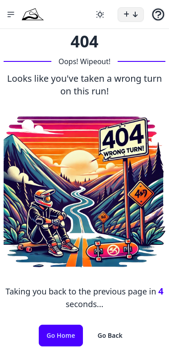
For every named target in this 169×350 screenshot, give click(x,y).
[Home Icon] (33, 14)
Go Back (110, 335)
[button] (11, 14)
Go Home (60, 335)
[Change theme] (100, 14)
